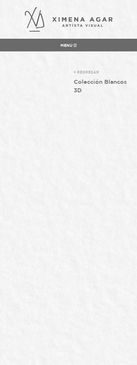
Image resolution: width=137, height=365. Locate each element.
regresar (86, 72)
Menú (68, 45)
